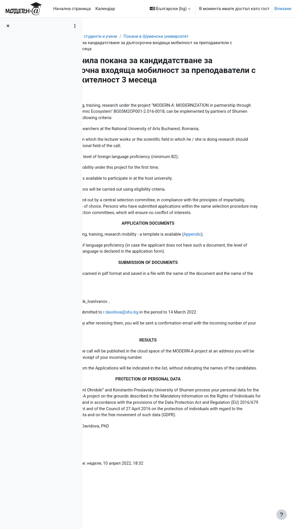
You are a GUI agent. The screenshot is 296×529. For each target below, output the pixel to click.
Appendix (256, 254)
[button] (170, 8)
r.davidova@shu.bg (182, 333)
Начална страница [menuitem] (72, 8)
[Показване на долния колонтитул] (281, 514)
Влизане (282, 8)
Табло (100, 36)
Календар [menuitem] (105, 8)
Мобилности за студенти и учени (145, 36)
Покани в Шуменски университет (218, 36)
